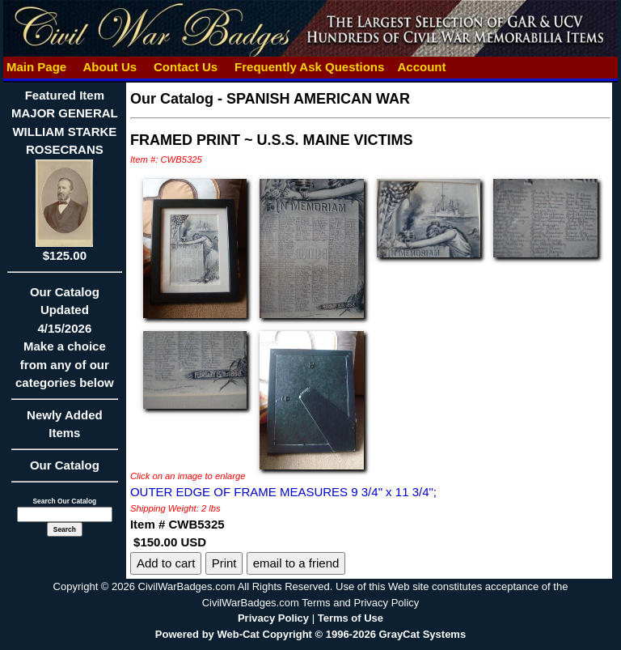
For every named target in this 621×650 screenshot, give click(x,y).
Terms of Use (350, 618)
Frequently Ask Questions (309, 67)
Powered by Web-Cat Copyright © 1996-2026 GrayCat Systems (310, 634)
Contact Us (186, 67)
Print (224, 563)
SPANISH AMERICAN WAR (318, 99)
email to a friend (296, 563)
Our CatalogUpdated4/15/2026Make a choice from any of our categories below (64, 343)
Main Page (36, 67)
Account (421, 67)
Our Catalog (64, 465)
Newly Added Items (64, 429)
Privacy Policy (273, 618)
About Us (110, 67)
